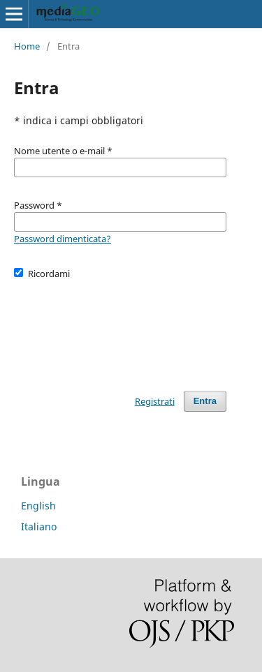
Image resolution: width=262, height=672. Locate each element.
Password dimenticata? (62, 238)
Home (27, 46)
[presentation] (120, 328)
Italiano (39, 526)
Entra (205, 401)
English (38, 505)
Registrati (155, 401)
